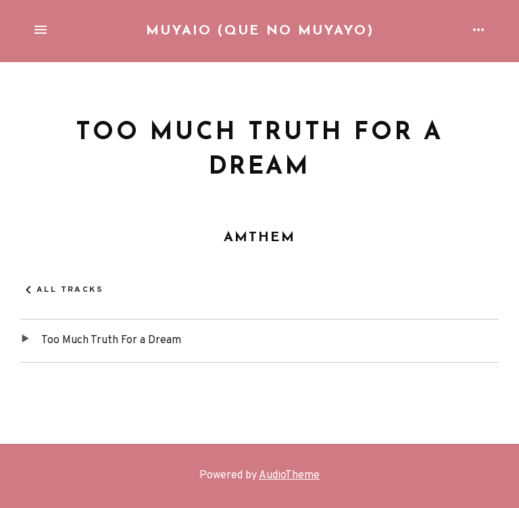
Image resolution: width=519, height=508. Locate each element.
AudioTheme (289, 475)
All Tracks (69, 289)
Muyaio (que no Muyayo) (260, 31)
